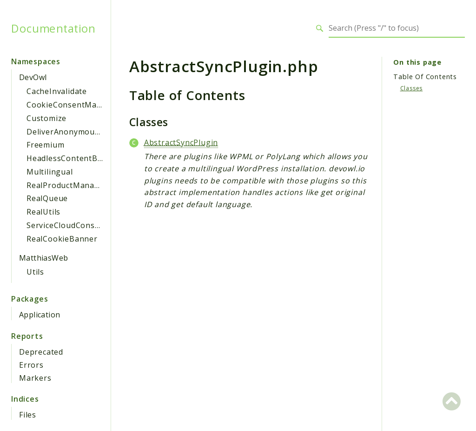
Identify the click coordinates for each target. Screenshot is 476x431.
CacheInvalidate (56, 91)
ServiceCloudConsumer (70, 225)
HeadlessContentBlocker (73, 158)
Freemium (45, 145)
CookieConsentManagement (80, 105)
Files (27, 415)
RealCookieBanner (62, 239)
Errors (31, 365)
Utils (35, 272)
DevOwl (32, 77)
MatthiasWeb (43, 258)
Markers (35, 378)
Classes (411, 88)
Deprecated (41, 352)
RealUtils (43, 212)
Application (39, 315)
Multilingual (49, 172)
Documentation (53, 28)
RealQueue (47, 198)
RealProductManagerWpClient (84, 185)
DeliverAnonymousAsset (73, 132)
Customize (46, 118)
